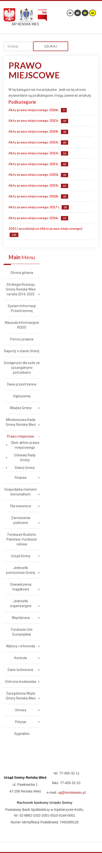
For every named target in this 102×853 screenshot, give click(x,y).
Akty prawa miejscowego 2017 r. (34, 207)
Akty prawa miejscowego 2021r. (33, 164)
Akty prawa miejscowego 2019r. (33, 185)
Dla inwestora (20, 506)
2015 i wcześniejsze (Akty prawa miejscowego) (45, 228)
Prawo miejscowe (20, 436)
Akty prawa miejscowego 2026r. (33, 110)
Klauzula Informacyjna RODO (22, 325)
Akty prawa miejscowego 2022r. (33, 153)
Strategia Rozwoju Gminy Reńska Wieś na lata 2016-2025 (21, 289)
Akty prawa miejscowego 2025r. (33, 120)
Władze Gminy (21, 408)
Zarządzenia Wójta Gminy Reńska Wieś (21, 695)
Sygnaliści (21, 734)
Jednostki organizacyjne (20, 603)
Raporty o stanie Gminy (21, 351)
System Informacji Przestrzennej (22, 308)
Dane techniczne (20, 670)
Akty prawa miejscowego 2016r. (33, 218)
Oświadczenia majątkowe (20, 586)
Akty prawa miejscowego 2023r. (33, 142)
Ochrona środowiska (20, 682)
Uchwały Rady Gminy (25, 457)
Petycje (20, 722)
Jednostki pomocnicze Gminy (20, 570)
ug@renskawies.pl (72, 792)
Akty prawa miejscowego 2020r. (33, 174)
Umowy (20, 710)
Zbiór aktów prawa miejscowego (25, 445)
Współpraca (21, 618)
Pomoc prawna (21, 339)
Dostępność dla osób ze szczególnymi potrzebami (22, 367)
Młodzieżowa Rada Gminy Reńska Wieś (21, 422)
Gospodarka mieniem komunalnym (20, 491)
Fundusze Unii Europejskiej (21, 632)
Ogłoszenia (21, 396)
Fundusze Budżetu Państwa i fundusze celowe (22, 539)
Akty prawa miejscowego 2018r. (33, 196)
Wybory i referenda (20, 646)
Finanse (21, 478)
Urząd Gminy (20, 556)
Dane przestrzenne (21, 384)
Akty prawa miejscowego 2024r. (33, 131)
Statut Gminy (25, 468)
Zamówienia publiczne (20, 520)
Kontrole (20, 658)
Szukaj (50, 46)
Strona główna (22, 273)
